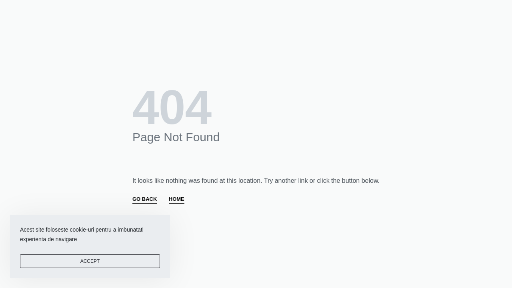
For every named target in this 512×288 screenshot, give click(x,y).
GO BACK (144, 199)
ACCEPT (90, 261)
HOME (176, 199)
